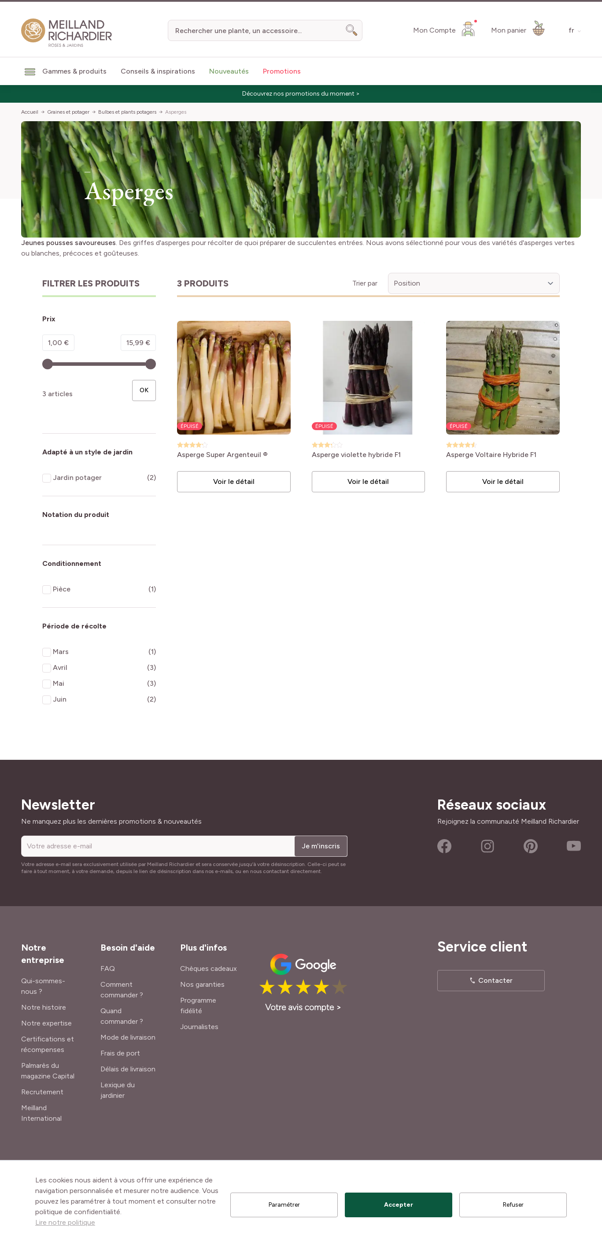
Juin (59, 699)
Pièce (61, 589)
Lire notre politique (65, 1222)
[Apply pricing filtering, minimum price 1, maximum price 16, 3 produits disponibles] (144, 390)
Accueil (29, 112)
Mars (61, 651)
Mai (58, 683)
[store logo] (66, 33)
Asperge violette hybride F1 (356, 455)
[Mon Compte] (445, 28)
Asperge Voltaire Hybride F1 (491, 455)
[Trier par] (474, 283)
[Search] (352, 30)
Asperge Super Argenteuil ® (222, 455)
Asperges (175, 112)
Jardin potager (77, 477)
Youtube (574, 846)
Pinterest (531, 846)
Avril (60, 667)
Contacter (495, 980)
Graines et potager (68, 112)
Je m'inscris (321, 846)
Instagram (487, 846)
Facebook (444, 846)
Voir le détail (234, 481)
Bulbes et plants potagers (127, 112)
